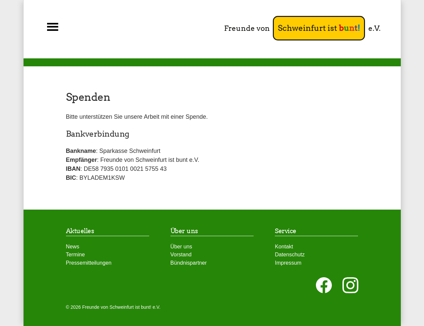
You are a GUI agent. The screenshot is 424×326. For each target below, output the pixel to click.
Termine (75, 254)
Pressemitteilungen (89, 263)
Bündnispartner (188, 263)
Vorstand (181, 254)
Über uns (181, 246)
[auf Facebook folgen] (324, 285)
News (72, 246)
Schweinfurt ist (319, 28)
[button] (53, 27)
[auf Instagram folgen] (350, 285)
